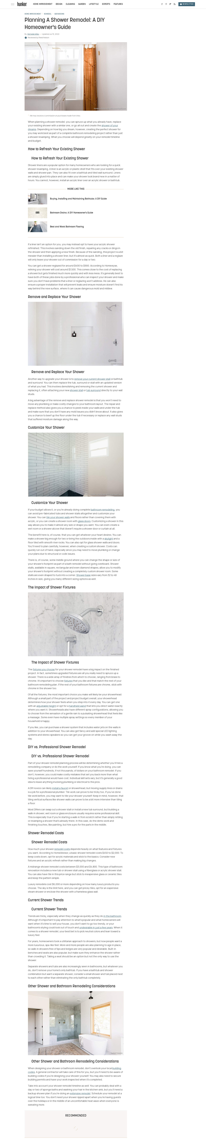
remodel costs (62, 849)
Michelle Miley (33, 34)
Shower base (83, 575)
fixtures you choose (44, 669)
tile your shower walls (58, 517)
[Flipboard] (170, 4)
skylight (108, 539)
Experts (106, 4)
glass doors (84, 521)
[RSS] (174, 4)
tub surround (93, 390)
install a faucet (60, 788)
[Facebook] (162, 4)
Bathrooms (59, 14)
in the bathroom (112, 916)
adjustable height (46, 706)
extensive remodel (80, 1093)
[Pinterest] (166, 4)
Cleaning (70, 4)
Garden (82, 4)
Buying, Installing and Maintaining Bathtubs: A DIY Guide (78, 199)
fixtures (68, 681)
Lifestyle (94, 4)
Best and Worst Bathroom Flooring (67, 227)
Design (59, 4)
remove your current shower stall (92, 379)
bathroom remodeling (103, 510)
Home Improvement (42, 4)
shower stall (76, 390)
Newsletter (186, 4)
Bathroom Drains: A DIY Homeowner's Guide (71, 213)
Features (118, 4)
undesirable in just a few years (96, 928)
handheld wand (77, 706)
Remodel (48, 14)
